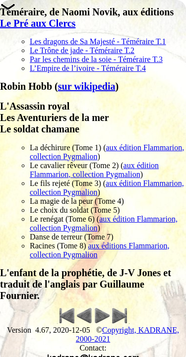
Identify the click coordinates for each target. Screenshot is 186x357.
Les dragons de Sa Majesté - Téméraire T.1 (98, 41)
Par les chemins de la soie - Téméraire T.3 (96, 59)
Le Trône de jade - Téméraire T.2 (82, 50)
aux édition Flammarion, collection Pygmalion (94, 169)
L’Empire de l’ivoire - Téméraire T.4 (88, 68)
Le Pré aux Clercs (37, 23)
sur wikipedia (87, 86)
